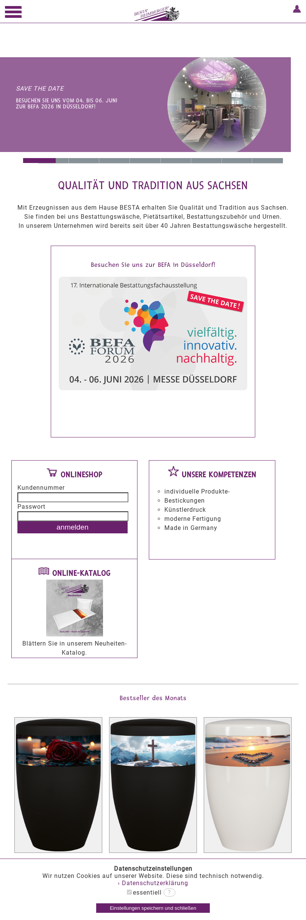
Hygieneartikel (267, 160)
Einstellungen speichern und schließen (153, 908)
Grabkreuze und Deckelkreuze (237, 160)
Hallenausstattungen (206, 160)
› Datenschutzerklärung (153, 883)
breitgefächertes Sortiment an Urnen (176, 160)
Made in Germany (145, 160)
